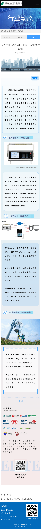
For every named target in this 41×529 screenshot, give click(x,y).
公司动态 (7, 37)
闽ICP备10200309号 (20, 526)
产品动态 (20, 31)
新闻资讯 (13, 31)
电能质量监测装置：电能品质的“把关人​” (20, 499)
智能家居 (21, 37)
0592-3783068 (7, 510)
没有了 (9, 495)
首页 (8, 31)
